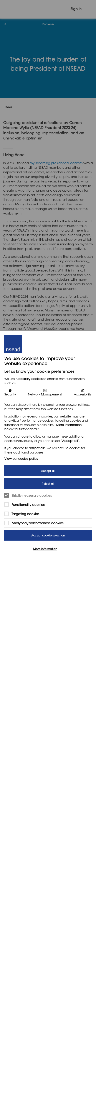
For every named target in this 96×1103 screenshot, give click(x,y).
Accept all (48, 470)
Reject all (48, 483)
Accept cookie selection (48, 535)
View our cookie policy (21, 458)
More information (45, 549)
